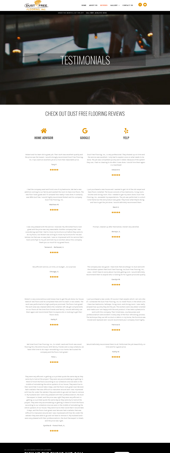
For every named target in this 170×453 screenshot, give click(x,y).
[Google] (85, 130)
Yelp (126, 137)
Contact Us (128, 5)
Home (84, 5)
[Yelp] (126, 130)
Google (85, 137)
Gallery (115, 5)
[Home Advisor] (44, 130)
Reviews (104, 5)
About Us (93, 5)
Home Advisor (43, 137)
